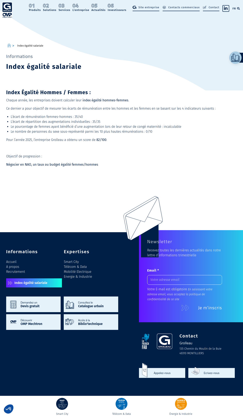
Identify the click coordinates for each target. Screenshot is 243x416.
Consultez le (96, 304)
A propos (12, 267)
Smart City (71, 262)
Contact (214, 7)
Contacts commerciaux (184, 7)
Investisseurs (117, 7)
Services (64, 7)
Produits (35, 7)
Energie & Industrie (78, 277)
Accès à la (96, 322)
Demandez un (39, 304)
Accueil (11, 262)
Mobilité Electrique (77, 272)
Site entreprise (148, 7)
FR (234, 8)
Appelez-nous (162, 373)
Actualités (98, 7)
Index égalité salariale (30, 283)
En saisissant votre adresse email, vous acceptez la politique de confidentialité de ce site (179, 294)
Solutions (49, 7)
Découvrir (39, 322)
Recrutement (15, 272)
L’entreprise (81, 7)
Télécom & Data (75, 267)
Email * (153, 270)
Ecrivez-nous (211, 373)
